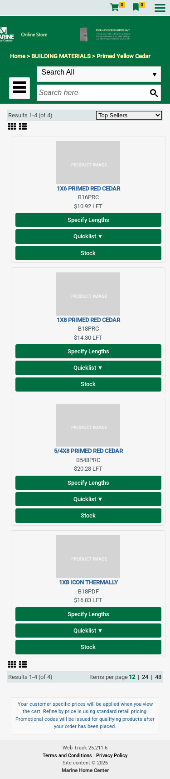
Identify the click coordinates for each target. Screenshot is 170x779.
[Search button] (154, 93)
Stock (88, 253)
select (154, 74)
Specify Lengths (88, 219)
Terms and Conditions (68, 756)
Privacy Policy (111, 756)
